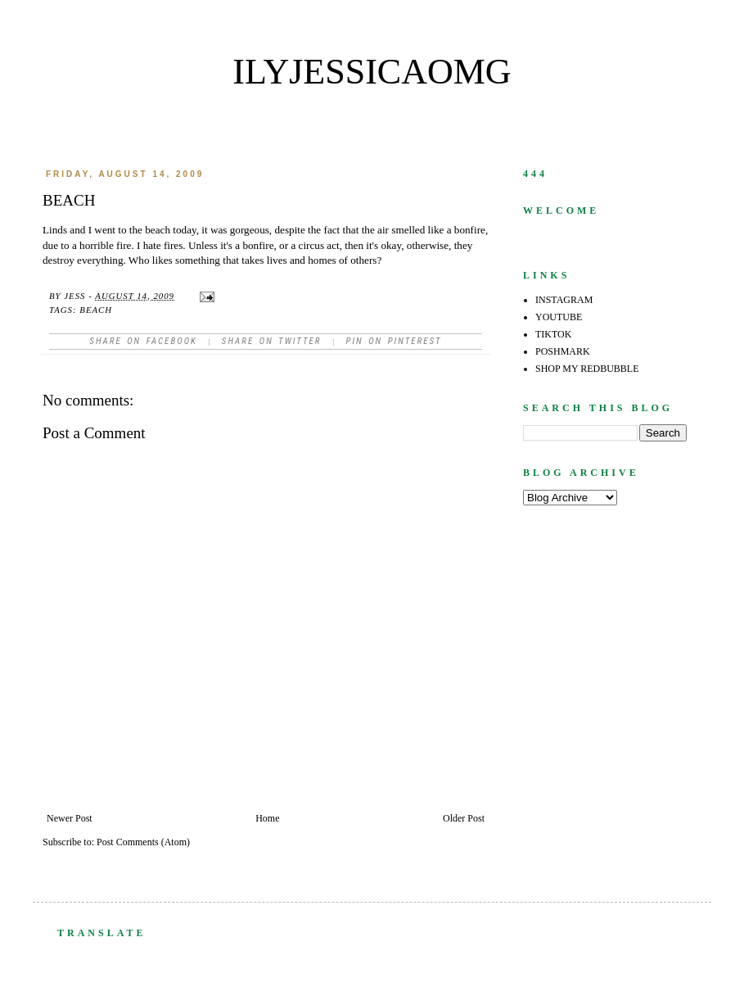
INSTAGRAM (564, 300)
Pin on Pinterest (393, 341)
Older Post (464, 818)
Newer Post (69, 818)
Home (267, 818)
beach (95, 310)
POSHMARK (562, 351)
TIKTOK (553, 334)
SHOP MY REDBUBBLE (586, 368)
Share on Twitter (272, 341)
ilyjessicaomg (371, 72)
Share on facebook (143, 341)
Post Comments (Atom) (143, 842)
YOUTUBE (558, 317)
